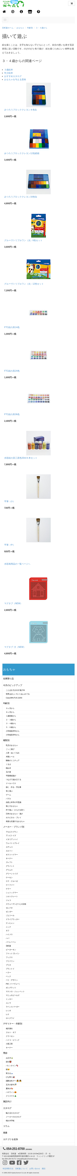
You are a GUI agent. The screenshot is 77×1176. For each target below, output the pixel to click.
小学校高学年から (12, 735)
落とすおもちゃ (12, 806)
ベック (8, 976)
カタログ (7, 1108)
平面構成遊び (11, 776)
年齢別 (30, 28)
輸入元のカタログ (12, 1113)
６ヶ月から (10, 712)
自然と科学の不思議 (13, 802)
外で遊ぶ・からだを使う (15, 810)
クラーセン (10, 1036)
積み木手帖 (10, 1121)
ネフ (7, 931)
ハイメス (9, 934)
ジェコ (8, 900)
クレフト (9, 862)
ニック (8, 927)
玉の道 (8, 772)
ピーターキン (11, 950)
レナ (7, 1014)
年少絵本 (8, 73)
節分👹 (9, 1062)
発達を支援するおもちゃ (15, 821)
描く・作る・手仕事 (13, 787)
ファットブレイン (12, 953)
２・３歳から (11, 720)
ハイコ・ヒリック (12, 1040)
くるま (8, 764)
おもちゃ (20, 28)
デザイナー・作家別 (12, 1023)
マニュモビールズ (12, 995)
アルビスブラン (12, 832)
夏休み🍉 (9, 1088)
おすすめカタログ (13, 76)
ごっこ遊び (10, 749)
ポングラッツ (11, 988)
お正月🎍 (9, 1058)
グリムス (9, 870)
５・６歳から (11, 727)
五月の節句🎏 (11, 1085)
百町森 (8, 946)
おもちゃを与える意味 (15, 79)
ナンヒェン (10, 923)
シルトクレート (12, 896)
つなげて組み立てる (13, 780)
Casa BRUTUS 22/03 (14, 698)
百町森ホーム (7, 28)
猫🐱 (8, 1069)
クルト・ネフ (11, 1032)
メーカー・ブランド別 (13, 827)
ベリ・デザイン (12, 980)
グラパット (10, 866)
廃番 (5, 1133)
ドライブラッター (12, 919)
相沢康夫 (9, 1029)
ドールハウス (11, 783)
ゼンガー (9, 912)
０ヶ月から (10, 708)
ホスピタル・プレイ (13, 818)
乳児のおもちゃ (12, 745)
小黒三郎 (9, 1044)
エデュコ (9, 847)
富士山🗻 (9, 1073)
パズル (8, 799)
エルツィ (9, 851)
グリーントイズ (12, 874)
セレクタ (9, 908)
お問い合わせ (34, 1169)
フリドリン (10, 961)
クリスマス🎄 (11, 1096)
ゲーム (8, 795)
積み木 (8, 768)
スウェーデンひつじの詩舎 (16, 904)
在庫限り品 (8, 678)
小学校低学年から (12, 731)
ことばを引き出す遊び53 (15, 690)
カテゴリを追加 (10, 1139)
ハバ (7, 938)
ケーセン (9, 877)
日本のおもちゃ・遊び (14, 814)
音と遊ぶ (9, 791)
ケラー (8, 889)
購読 (43, 1169)
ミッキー (9, 999)
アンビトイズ (11, 835)
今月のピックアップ (12, 685)
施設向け (7, 1101)
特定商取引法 (8, 1169)
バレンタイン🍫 (12, 1066)
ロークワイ (10, 1018)
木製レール (10, 757)
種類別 (6, 740)
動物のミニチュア (12, 760)
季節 (5, 1053)
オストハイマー (12, 855)
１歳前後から (11, 716)
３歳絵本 (8, 70)
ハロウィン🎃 (11, 1092)
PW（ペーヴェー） (13, 984)
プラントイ (10, 969)
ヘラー (8, 973)
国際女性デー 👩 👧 (13, 1081)
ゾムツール (10, 915)
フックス (9, 957)
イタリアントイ (12, 839)
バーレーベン (11, 942)
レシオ (8, 1011)
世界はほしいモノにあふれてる (18, 694)
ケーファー (10, 885)
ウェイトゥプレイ (12, 843)
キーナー (9, 858)
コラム (6, 1126)
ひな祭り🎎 (10, 1077)
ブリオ (8, 965)
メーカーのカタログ (13, 1117)
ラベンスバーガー (12, 1007)
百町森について (21, 1169)
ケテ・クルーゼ (12, 881)
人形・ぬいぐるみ (12, 753)
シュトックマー (12, 893)
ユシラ (8, 1003)
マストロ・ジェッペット (15, 991)
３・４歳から (41, 28)
